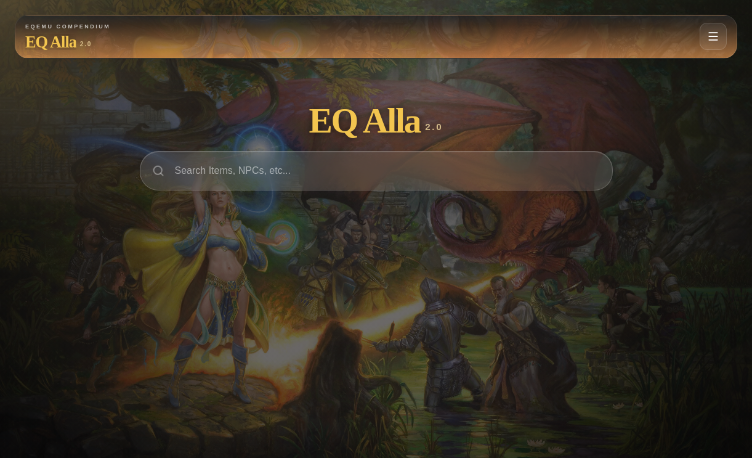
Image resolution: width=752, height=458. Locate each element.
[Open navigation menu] (713, 36)
